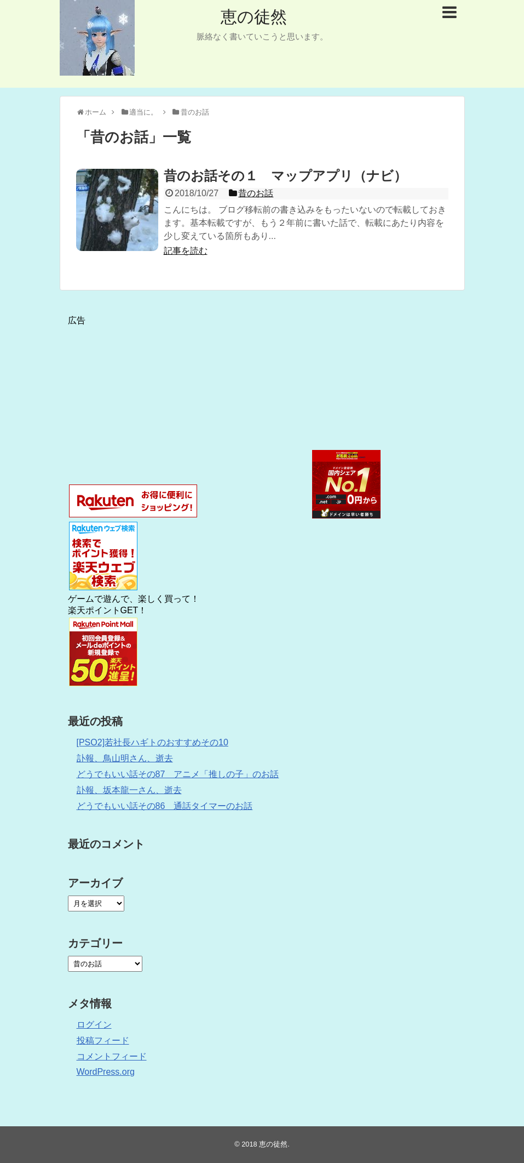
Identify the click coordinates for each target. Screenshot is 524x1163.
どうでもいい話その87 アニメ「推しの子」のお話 (178, 774)
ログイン (94, 1024)
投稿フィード (103, 1040)
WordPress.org (106, 1071)
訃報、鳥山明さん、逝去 (125, 758)
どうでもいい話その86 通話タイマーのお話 (165, 806)
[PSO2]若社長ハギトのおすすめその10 (152, 742)
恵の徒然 (254, 17)
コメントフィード (112, 1056)
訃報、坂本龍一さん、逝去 (129, 790)
